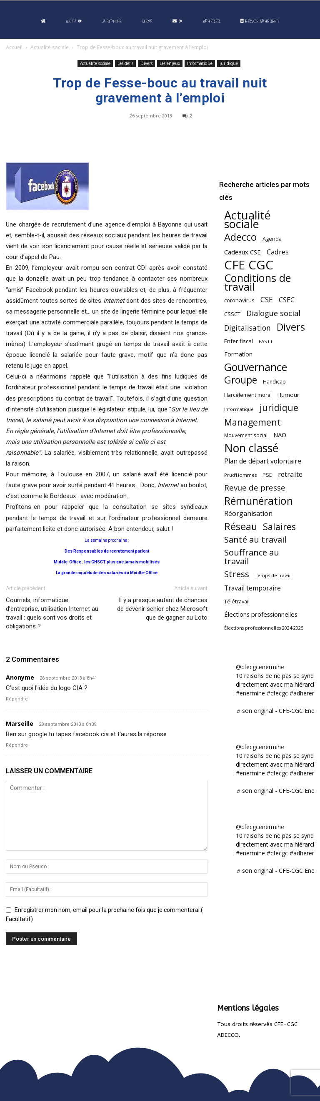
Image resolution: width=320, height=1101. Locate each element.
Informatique (199, 63)
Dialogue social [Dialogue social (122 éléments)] (273, 313)
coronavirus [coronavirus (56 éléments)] (239, 300)
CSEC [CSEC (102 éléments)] (287, 299)
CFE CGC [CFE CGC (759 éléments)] (248, 265)
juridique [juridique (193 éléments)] (279, 408)
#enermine (250, 693)
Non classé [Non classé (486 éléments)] (251, 448)
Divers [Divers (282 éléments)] (291, 327)
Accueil (14, 47)
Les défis (125, 63)
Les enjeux (170, 63)
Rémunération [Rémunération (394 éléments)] (258, 500)
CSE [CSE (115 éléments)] (266, 299)
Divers (146, 63)
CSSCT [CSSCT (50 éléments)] (232, 314)
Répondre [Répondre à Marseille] (17, 745)
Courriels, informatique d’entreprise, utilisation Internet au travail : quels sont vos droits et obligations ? (52, 613)
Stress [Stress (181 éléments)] (236, 574)
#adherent (304, 693)
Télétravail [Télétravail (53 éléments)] (237, 601)
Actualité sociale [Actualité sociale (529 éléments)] (247, 219)
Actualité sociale (49, 47)
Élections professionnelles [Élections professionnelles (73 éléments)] (261, 614)
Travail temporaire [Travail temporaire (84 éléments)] (252, 588)
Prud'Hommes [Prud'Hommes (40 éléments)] (240, 475)
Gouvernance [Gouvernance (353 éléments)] (255, 367)
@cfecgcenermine (260, 667)
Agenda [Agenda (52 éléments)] (272, 238)
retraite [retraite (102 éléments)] (290, 474)
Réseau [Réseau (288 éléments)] (240, 526)
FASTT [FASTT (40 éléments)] (266, 341)
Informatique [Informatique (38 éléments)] (239, 409)
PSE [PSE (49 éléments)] (267, 474)
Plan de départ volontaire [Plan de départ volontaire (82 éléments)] (262, 461)
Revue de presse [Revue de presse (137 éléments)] (254, 487)
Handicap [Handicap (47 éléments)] (274, 381)
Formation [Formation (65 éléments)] (238, 354)
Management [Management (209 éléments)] (252, 422)
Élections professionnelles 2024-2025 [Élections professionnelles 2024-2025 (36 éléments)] (263, 628)
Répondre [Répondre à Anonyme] (17, 699)
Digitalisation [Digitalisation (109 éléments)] (247, 328)
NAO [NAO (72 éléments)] (279, 435)
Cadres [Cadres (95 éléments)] (278, 251)
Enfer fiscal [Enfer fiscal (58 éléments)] (238, 341)
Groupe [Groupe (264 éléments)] (240, 380)
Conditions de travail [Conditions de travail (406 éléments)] (257, 282)
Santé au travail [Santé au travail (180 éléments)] (255, 539)
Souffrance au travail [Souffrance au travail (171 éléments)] (251, 556)
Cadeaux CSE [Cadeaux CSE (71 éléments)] (242, 252)
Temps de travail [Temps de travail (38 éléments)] (273, 575)
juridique (229, 63)
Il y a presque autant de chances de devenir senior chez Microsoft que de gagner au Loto (162, 608)
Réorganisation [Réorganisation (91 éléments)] (248, 513)
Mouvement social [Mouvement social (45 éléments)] (246, 435)
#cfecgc (277, 693)
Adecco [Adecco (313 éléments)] (240, 236)
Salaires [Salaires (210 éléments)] (279, 526)
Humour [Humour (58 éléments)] (288, 395)
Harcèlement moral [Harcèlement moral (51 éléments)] (248, 395)
